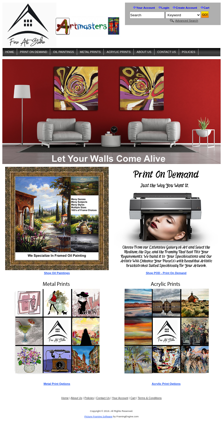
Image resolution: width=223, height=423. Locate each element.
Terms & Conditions (150, 398)
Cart (206, 7)
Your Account (145, 7)
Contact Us (166, 51)
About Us (144, 51)
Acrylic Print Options (166, 383)
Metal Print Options (56, 383)
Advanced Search (186, 20)
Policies (188, 51)
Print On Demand (33, 51)
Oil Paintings (63, 51)
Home (9, 51)
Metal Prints (90, 51)
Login (165, 7)
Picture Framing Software (98, 416)
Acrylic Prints (119, 51)
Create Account (186, 7)
